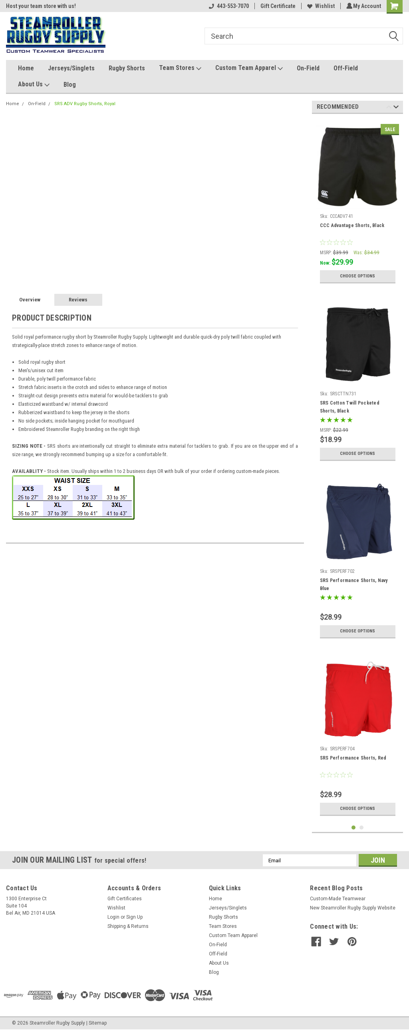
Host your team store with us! (41, 6)
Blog (70, 84)
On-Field (308, 68)
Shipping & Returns (128, 926)
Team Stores (180, 68)
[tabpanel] (357, 203)
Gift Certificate (276, 6)
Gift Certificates (124, 898)
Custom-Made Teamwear (337, 898)
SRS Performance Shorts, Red (353, 758)
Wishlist (320, 6)
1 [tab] (353, 828)
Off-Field (346, 68)
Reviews (78, 300)
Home (26, 68)
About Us (34, 84)
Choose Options (357, 276)
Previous (389, 108)
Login (113, 917)
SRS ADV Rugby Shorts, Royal (84, 103)
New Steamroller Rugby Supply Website (352, 908)
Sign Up (134, 917)
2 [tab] (361, 828)
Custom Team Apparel (249, 68)
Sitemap (98, 1023)
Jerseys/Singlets (71, 68)
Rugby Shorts (127, 68)
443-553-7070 (228, 6)
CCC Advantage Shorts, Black (352, 225)
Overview (29, 300)
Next (396, 108)
